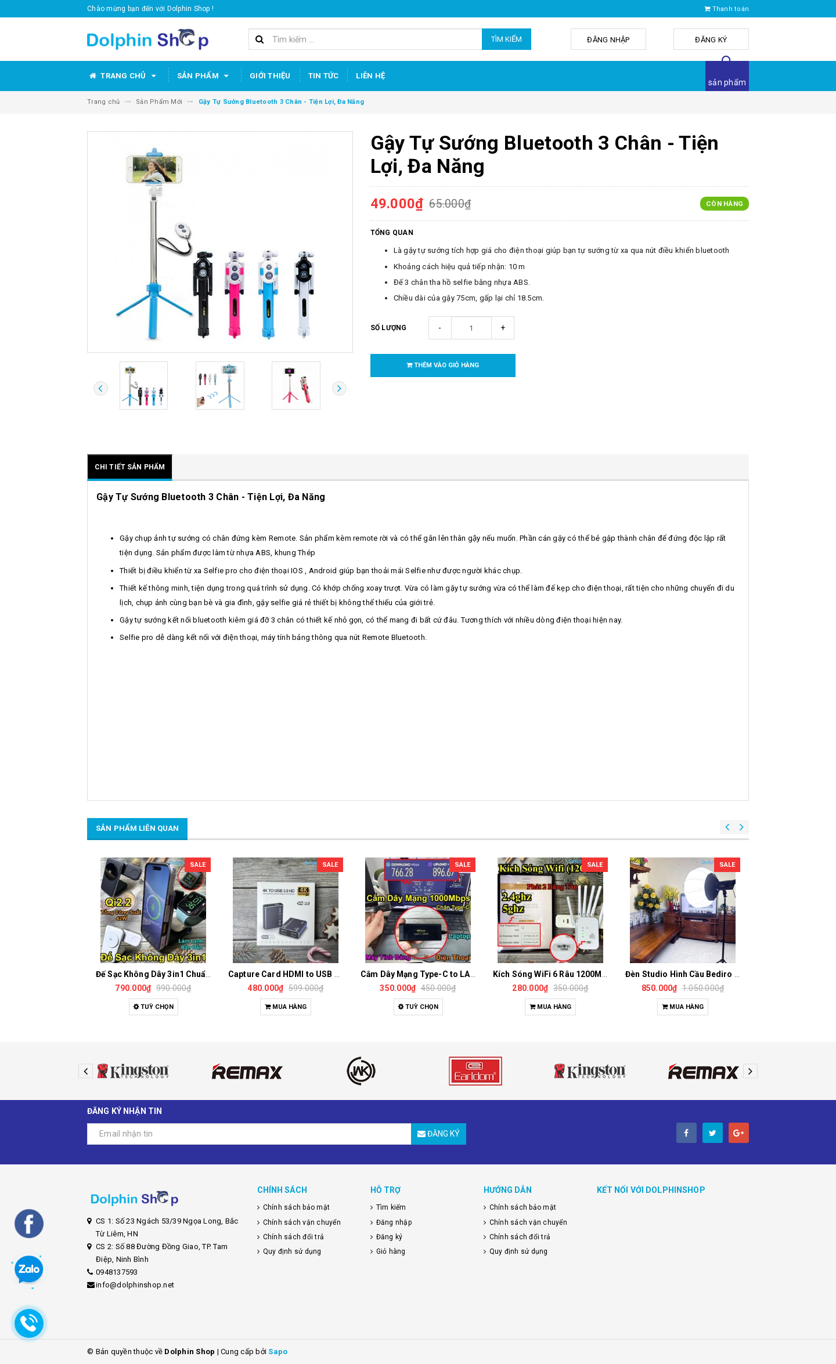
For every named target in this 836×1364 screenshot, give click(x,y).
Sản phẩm (204, 76)
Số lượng (388, 328)
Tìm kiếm (506, 39)
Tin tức (323, 75)
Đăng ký (720, 39)
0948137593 (117, 1272)
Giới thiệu (270, 75)
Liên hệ (370, 75)
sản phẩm (727, 82)
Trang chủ (123, 76)
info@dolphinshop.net (135, 1284)
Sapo (277, 1351)
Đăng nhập (635, 39)
